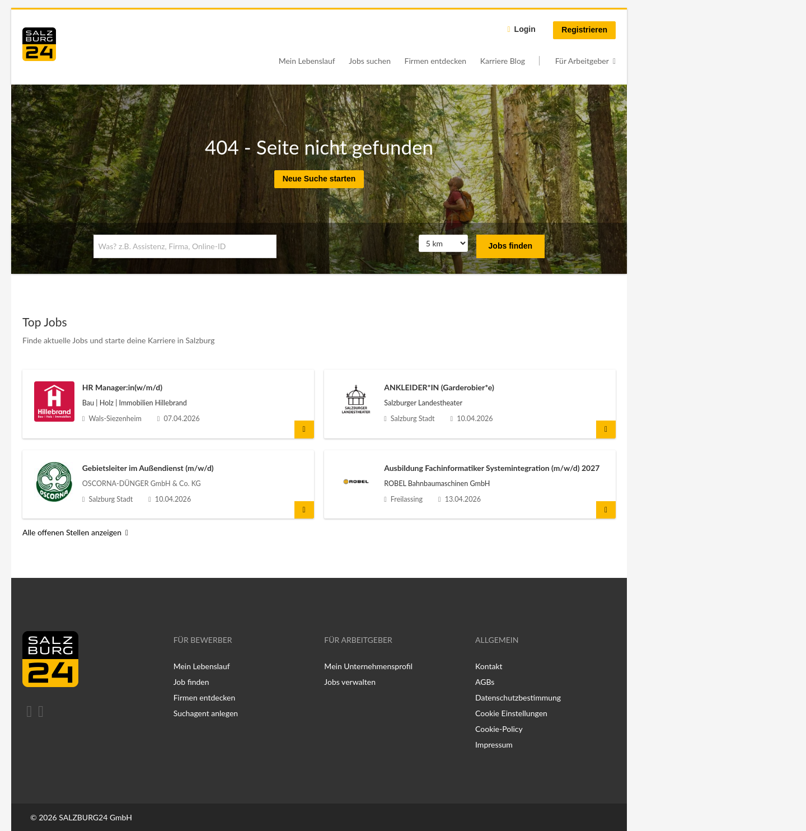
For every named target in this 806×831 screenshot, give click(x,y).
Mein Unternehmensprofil (368, 666)
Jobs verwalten (350, 682)
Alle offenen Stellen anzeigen (71, 532)
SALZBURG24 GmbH (95, 817)
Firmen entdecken (436, 61)
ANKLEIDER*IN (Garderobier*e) (439, 387)
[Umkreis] (443, 244)
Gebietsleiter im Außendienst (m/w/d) (148, 468)
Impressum (494, 744)
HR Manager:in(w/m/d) (122, 387)
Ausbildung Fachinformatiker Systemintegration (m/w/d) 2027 (491, 468)
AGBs (484, 682)
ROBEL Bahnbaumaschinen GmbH (437, 483)
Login (525, 29)
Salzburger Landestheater (423, 403)
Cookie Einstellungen (511, 713)
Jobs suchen (370, 61)
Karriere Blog (502, 61)
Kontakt (489, 666)
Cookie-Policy (499, 729)
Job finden (191, 682)
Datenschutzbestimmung (518, 697)
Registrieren (584, 29)
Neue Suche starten (319, 178)
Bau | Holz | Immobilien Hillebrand (134, 403)
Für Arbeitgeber (582, 61)
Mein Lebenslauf (307, 61)
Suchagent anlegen (206, 713)
